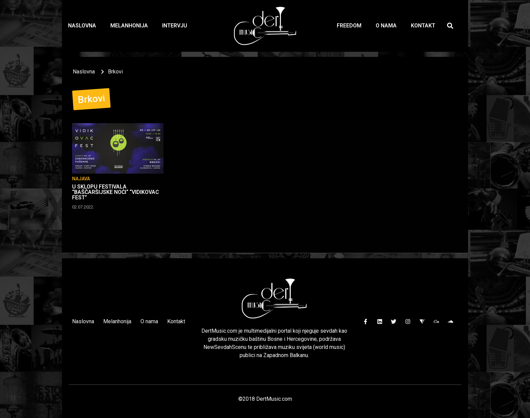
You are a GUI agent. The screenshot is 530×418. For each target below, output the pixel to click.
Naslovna (82, 25)
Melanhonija (129, 25)
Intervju (174, 25)
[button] (450, 26)
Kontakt (423, 25)
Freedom (349, 25)
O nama (386, 25)
